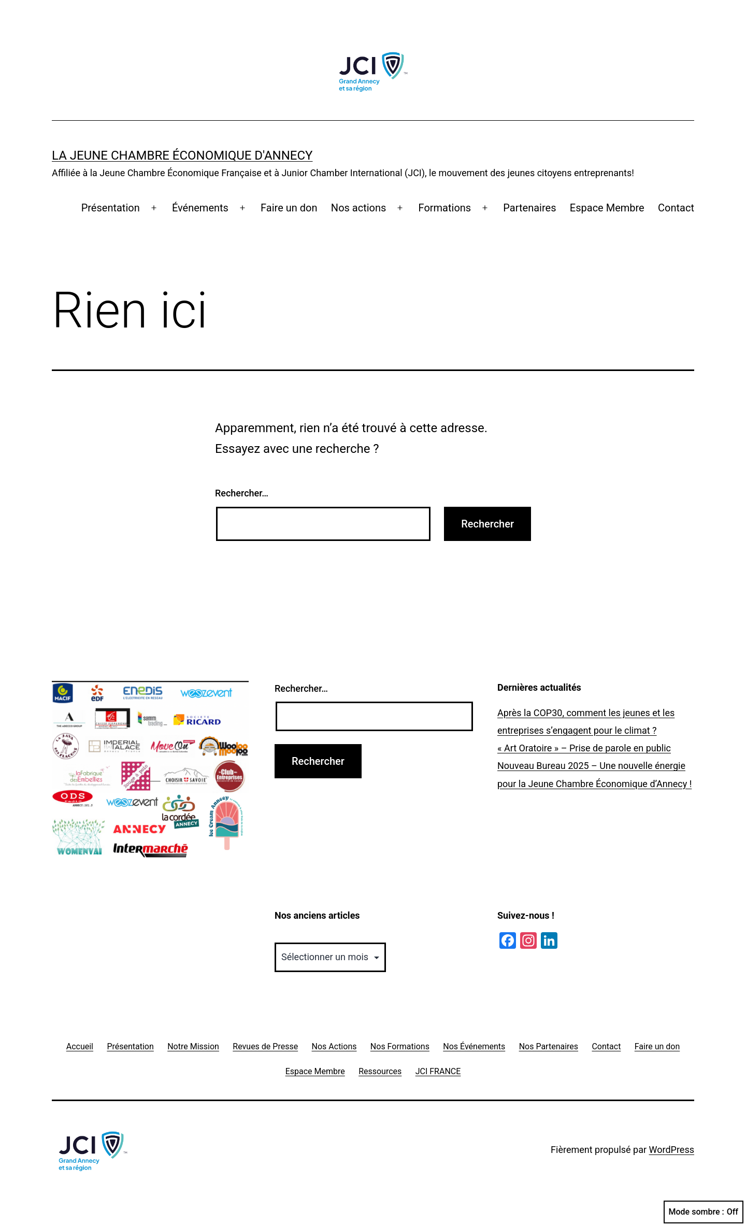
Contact (676, 208)
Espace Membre (607, 208)
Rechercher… (241, 493)
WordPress (671, 1149)
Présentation (110, 208)
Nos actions (358, 208)
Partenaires (529, 208)
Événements (200, 208)
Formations (445, 208)
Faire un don (289, 208)
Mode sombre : (703, 1212)
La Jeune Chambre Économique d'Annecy (182, 155)
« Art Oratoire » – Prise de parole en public (584, 748)
